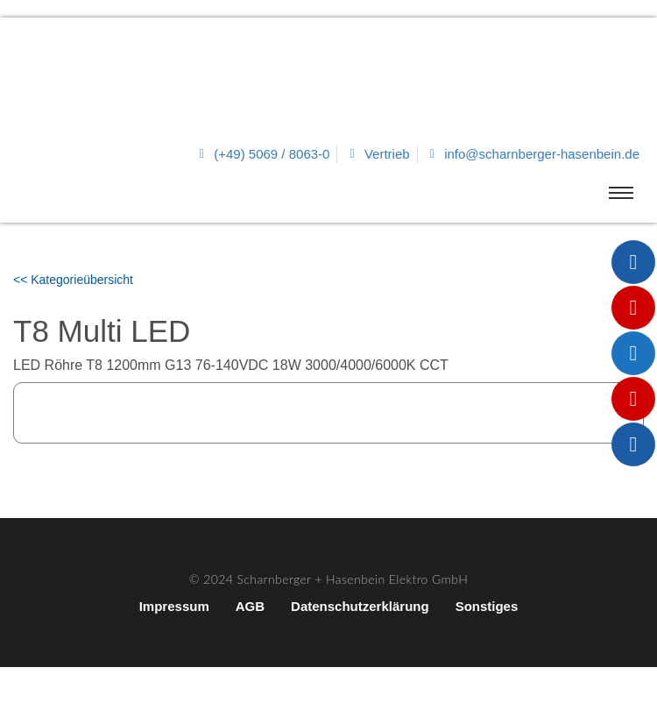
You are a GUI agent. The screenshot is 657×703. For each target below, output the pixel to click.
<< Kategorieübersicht (73, 280)
